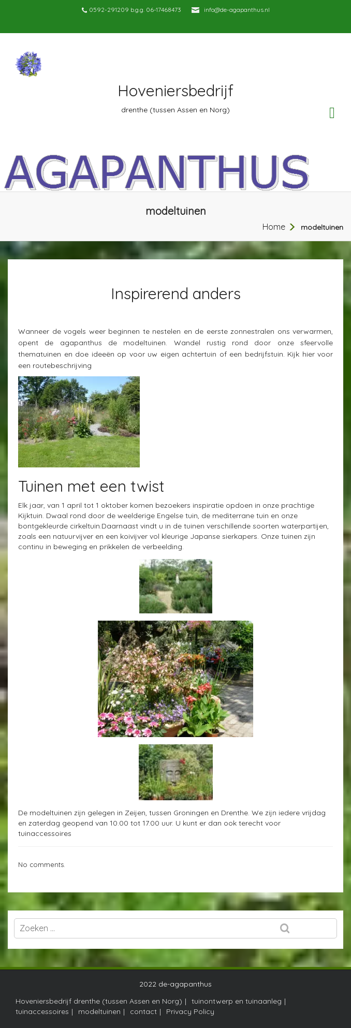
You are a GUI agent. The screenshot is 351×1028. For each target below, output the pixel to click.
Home (273, 227)
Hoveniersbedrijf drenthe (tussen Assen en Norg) (99, 1001)
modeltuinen (99, 1011)
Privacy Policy (190, 1011)
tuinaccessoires (44, 833)
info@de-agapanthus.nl (237, 9)
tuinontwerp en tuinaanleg (237, 1001)
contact (143, 1011)
